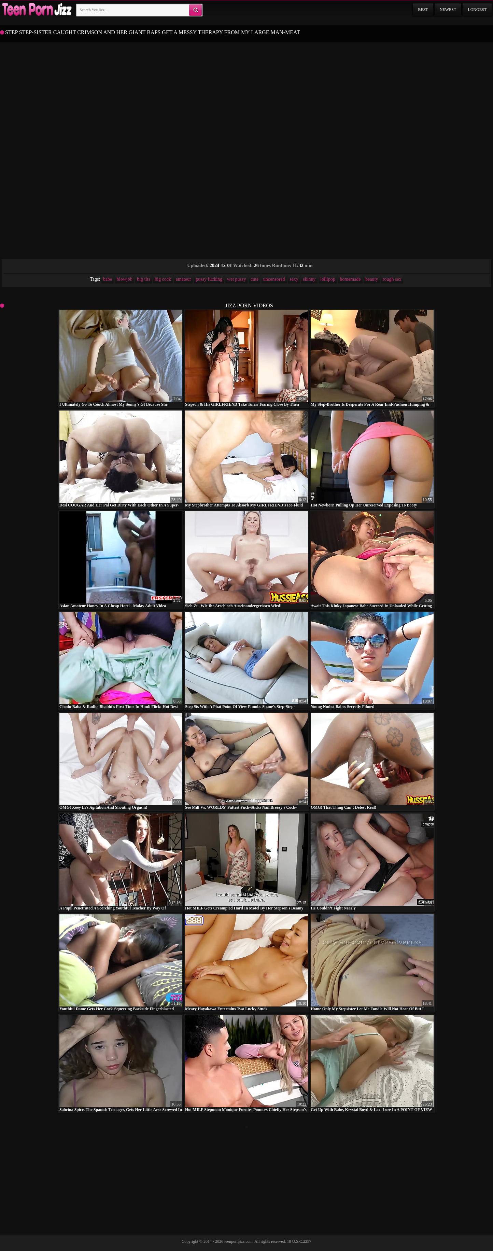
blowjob (124, 279)
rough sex (392, 279)
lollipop (327, 279)
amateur (183, 279)
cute (254, 279)
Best (423, 9)
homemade (350, 279)
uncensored (274, 279)
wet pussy (236, 279)
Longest (477, 9)
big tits (143, 279)
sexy (294, 279)
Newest (448, 9)
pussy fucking (209, 279)
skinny (309, 279)
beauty (371, 279)
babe (107, 279)
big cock (163, 279)
